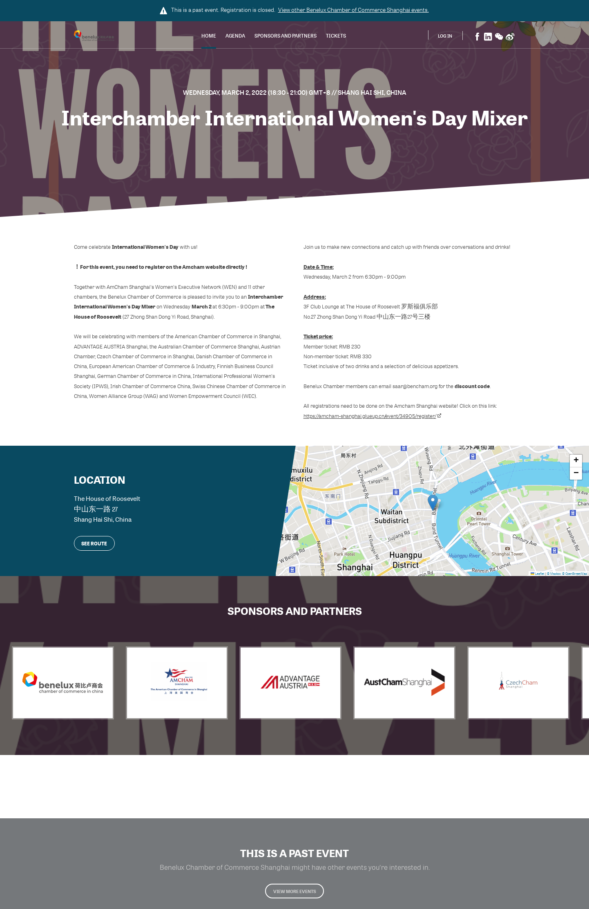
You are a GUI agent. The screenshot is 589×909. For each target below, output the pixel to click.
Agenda (235, 36)
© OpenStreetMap (574, 571)
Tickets (336, 36)
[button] (433, 501)
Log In (445, 36)
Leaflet (537, 571)
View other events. (353, 9)
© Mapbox (554, 571)
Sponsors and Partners (285, 36)
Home (208, 36)
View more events (294, 896)
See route (94, 541)
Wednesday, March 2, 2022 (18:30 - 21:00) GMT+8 (257, 92)
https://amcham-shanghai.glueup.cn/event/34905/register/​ (372, 416)
